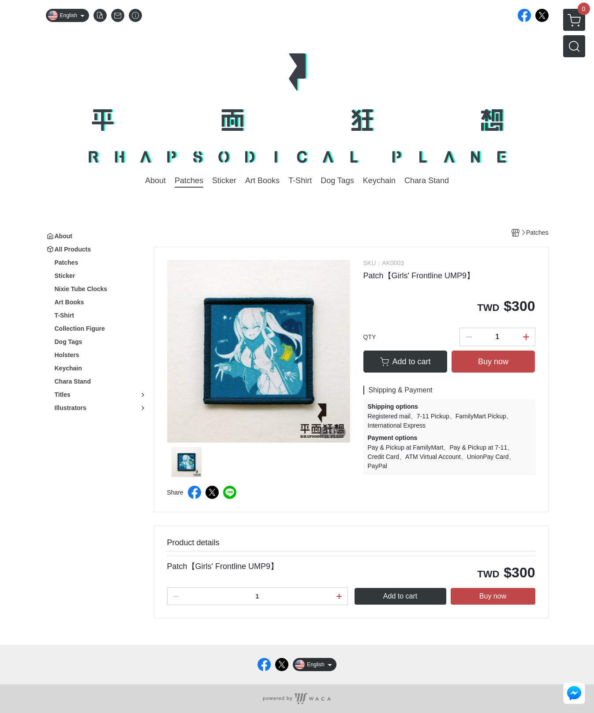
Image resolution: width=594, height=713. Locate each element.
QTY (369, 336)
